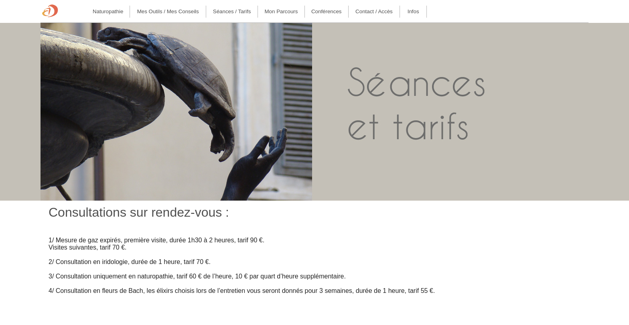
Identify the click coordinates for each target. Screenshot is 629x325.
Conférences (326, 11)
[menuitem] (108, 12)
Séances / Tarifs (232, 11)
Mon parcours (281, 11)
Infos (413, 11)
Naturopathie (108, 11)
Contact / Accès (374, 11)
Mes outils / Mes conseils (168, 11)
